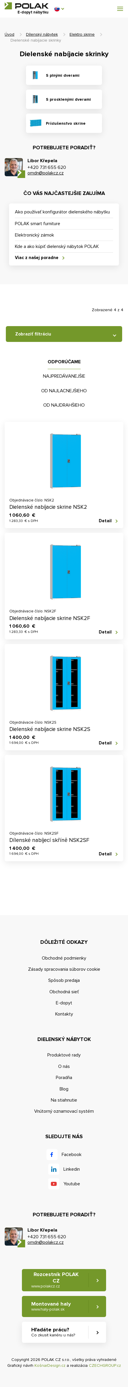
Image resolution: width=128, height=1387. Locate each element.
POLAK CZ (27, 5)
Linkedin (71, 1169)
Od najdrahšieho (64, 405)
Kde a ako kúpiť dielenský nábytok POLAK (57, 246)
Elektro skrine (82, 34)
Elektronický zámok (34, 235)
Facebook (72, 1154)
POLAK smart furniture (37, 224)
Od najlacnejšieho (64, 391)
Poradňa (64, 1078)
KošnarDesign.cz (49, 1365)
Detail (105, 520)
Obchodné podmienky (64, 958)
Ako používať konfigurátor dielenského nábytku (62, 212)
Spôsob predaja (64, 980)
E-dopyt (64, 1003)
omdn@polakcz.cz (45, 173)
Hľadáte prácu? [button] (53, 1332)
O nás (64, 1066)
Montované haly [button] (51, 1306)
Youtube (71, 1184)
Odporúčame (64, 362)
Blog (64, 1089)
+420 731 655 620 (46, 167)
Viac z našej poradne (36, 257)
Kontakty (64, 1014)
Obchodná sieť (64, 992)
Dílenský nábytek (42, 34)
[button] (59, 8)
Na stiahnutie (64, 1100)
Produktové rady (64, 1055)
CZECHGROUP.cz (105, 1365)
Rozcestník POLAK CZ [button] (55, 1280)
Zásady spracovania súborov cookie (64, 969)
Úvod (9, 34)
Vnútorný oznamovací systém (64, 1111)
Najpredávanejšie (64, 376)
